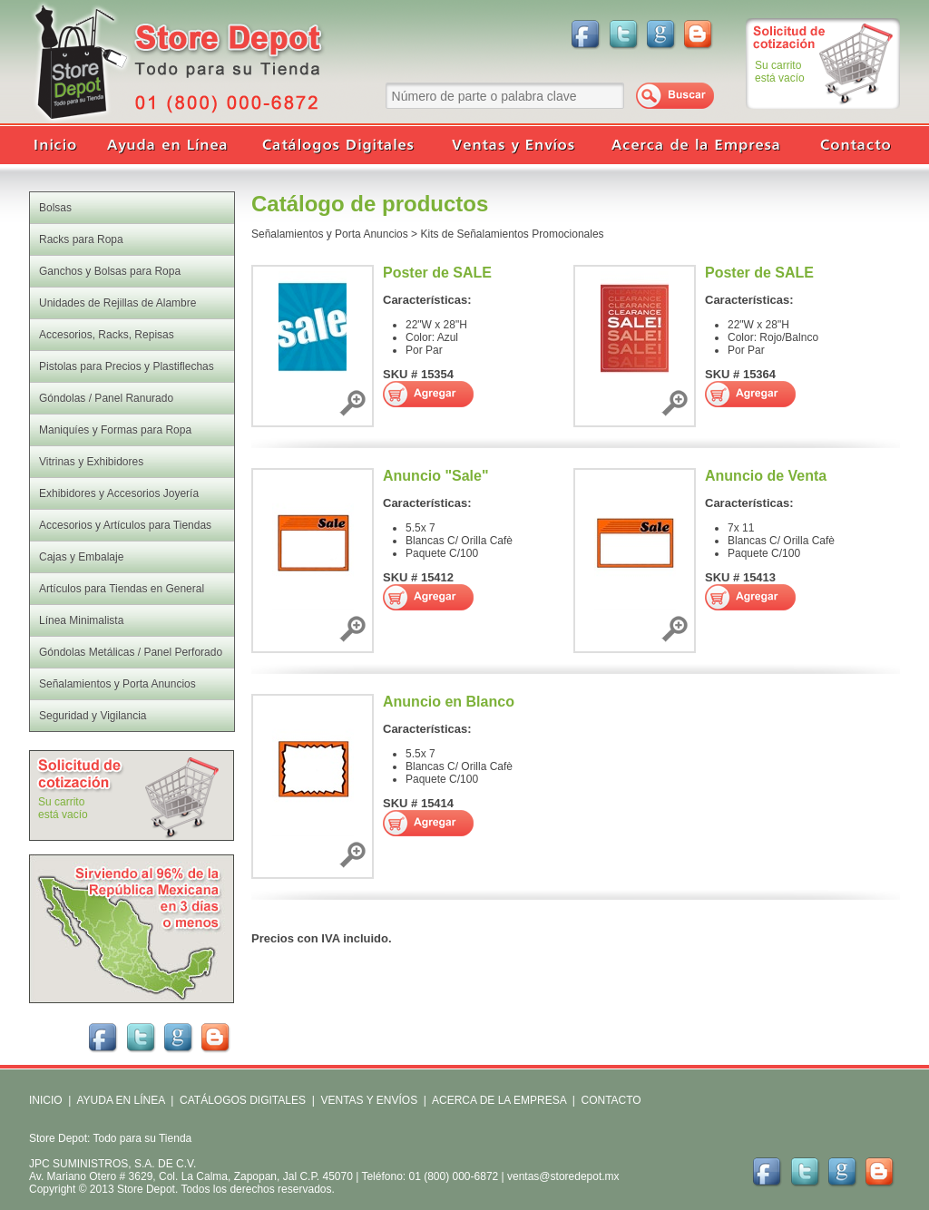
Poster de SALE (437, 272)
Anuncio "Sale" (436, 475)
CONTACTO (611, 1100)
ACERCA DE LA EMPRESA (497, 1100)
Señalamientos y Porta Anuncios (329, 234)
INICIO (46, 1100)
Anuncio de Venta (765, 475)
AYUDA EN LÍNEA (120, 1100)
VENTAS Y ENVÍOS (367, 1100)
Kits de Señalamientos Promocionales (511, 234)
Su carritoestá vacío (780, 71)
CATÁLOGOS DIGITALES (243, 1100)
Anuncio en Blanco (448, 701)
